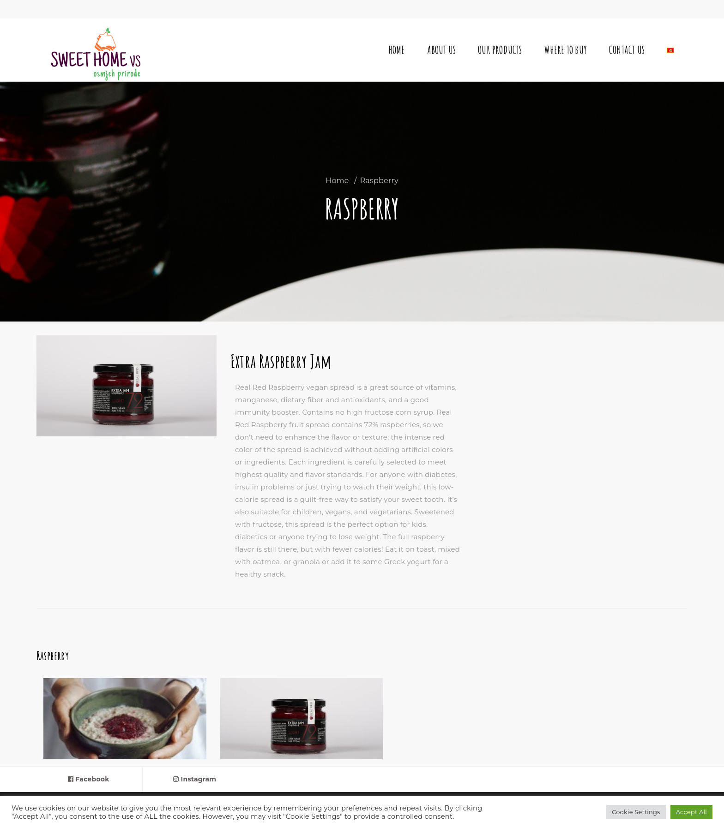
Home (396, 50)
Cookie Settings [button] (636, 812)
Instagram (194, 779)
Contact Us (627, 50)
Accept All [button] (691, 812)
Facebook (88, 779)
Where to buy (565, 50)
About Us (441, 50)
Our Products (500, 50)
